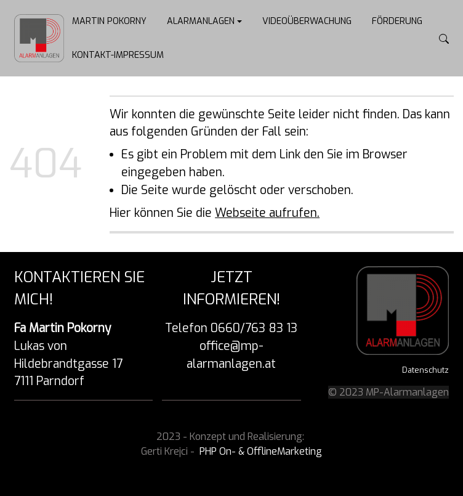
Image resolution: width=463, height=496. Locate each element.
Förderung (397, 21)
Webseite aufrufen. (267, 213)
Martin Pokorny (109, 21)
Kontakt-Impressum (118, 55)
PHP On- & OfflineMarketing (260, 451)
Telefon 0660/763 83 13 (231, 328)
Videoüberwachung (307, 21)
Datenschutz (425, 370)
